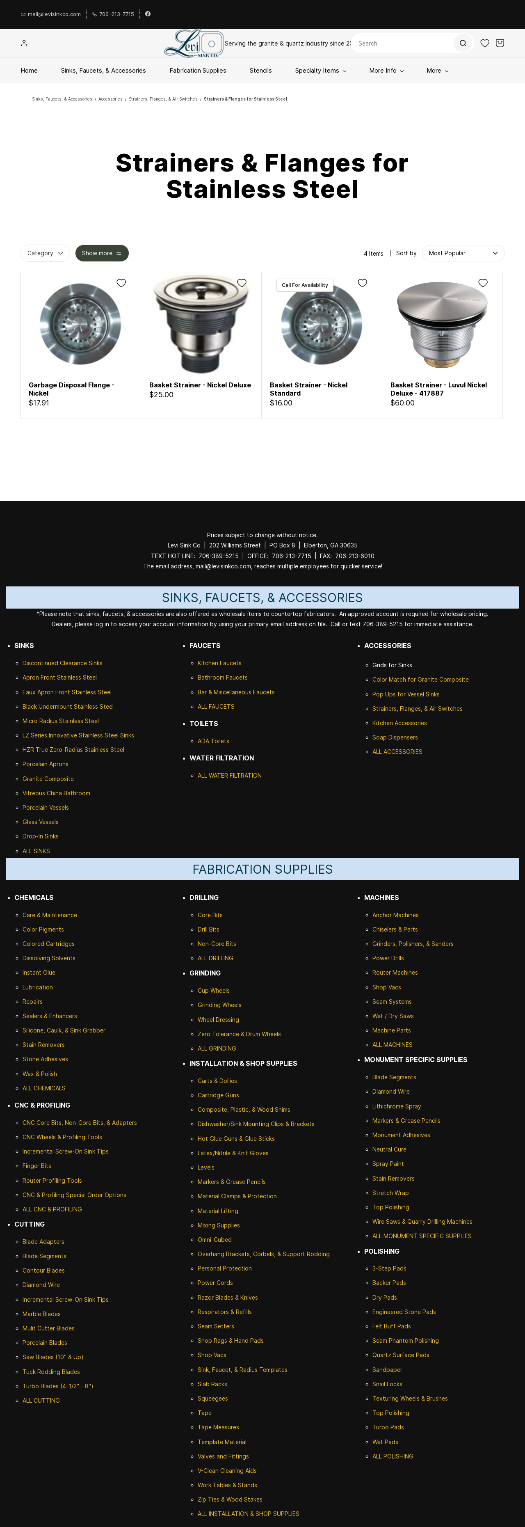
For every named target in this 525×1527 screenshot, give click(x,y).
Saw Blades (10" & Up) (53, 1356)
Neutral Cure (389, 1149)
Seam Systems (392, 1001)
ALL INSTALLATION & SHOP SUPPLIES (248, 1513)
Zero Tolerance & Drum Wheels (239, 1033)
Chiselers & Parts (395, 929)
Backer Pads (389, 1282)
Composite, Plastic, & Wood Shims (244, 1109)
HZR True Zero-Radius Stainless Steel (73, 749)
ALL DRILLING (215, 958)
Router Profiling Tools (52, 1180)
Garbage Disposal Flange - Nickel (71, 389)
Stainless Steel (77, 677)
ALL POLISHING (392, 1456)
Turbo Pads (388, 1427)
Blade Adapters (43, 1241)
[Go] (463, 43)
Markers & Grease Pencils (232, 1181)
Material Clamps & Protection (237, 1196)
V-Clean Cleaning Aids (227, 1470)
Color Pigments (43, 929)
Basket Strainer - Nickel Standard (308, 389)
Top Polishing (390, 1207)
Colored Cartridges (49, 943)
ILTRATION (247, 775)
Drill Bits (208, 929)
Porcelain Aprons (45, 763)
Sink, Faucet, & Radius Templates (243, 1369)
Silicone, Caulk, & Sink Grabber (64, 1030)
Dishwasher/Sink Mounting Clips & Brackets (256, 1123)
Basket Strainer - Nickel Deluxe (200, 385)
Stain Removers (44, 1044)
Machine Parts (391, 1030)
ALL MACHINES (392, 1044)
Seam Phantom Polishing (405, 1340)
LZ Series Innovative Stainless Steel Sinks (78, 735)
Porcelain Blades (45, 1342)
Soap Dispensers (395, 737)
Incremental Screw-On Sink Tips (66, 1151)
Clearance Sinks (81, 662)
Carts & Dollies (217, 1080)
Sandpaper (387, 1369)
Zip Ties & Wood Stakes (230, 1499)
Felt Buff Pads (391, 1326)
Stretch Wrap (390, 1192)
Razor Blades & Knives (228, 1297)
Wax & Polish (40, 1073)
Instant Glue (39, 972)
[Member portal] (24, 43)
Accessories (110, 98)
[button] (484, 43)
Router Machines (395, 972)
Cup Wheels (214, 990)
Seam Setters (216, 1326)
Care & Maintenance (50, 914)
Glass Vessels (41, 821)
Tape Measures (218, 1427)
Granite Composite (48, 778)
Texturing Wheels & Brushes (410, 1398)
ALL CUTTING (41, 1400)
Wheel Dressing (218, 1019)
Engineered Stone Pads (404, 1311)
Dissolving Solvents (49, 958)
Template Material (222, 1441)
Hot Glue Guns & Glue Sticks (236, 1138)
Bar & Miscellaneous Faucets (236, 692)
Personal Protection (225, 1268)
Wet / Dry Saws (393, 1015)
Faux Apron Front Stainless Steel (67, 692)
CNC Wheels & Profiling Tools (62, 1136)
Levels (206, 1167)
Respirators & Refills (225, 1311)
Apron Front (40, 677)
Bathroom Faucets (223, 677)
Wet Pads (385, 1441)
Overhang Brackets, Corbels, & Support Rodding (264, 1253)
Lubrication (38, 987)
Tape (205, 1412)
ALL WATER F (215, 775)
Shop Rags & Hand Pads (231, 1340)
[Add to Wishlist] (121, 283)
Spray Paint (388, 1163)
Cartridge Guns (218, 1095)
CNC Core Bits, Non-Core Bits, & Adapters (80, 1122)
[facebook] (148, 14)
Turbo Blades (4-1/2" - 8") (58, 1386)
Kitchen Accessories (399, 722)
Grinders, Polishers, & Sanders (413, 943)
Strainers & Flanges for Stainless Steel (245, 98)
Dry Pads (384, 1297)
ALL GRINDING (217, 1048)
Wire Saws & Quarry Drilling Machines (422, 1221)
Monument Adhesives (401, 1134)
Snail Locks (387, 1383)
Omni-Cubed (215, 1239)
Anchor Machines (395, 914)
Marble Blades (42, 1313)
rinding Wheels (222, 1004)
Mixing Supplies (219, 1225)
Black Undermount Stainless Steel (68, 706)
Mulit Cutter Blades (49, 1328)
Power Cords (215, 1282)
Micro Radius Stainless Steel (61, 720)
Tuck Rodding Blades (51, 1371)
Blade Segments (44, 1255)
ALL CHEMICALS (44, 1088)
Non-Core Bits (217, 943)
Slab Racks (212, 1383)
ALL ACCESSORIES (397, 751)
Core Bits (210, 914)
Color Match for (395, 679)
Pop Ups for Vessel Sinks (406, 694)
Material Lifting (218, 1210)
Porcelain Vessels (46, 807)
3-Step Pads (389, 1268)
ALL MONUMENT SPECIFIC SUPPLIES (422, 1235)
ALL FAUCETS (216, 706)
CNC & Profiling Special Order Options (74, 1194)
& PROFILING (64, 1209)
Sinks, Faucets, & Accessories (62, 98)
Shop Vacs (212, 1354)
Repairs (33, 1001)
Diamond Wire (41, 1284)
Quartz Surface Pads (400, 1354)
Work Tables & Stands (227, 1484)
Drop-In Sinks (41, 836)
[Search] (412, 43)
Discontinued (41, 662)
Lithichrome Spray (396, 1106)
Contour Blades (44, 1270)
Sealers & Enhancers (50, 1015)
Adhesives (53, 1058)
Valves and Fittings (223, 1456)
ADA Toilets (213, 740)
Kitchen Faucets (220, 662)
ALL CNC (34, 1209)
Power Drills (388, 958)
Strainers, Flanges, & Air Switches (163, 98)
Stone (31, 1058)
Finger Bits (37, 1165)
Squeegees (213, 1398)
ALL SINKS (36, 850)
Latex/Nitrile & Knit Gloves (233, 1152)
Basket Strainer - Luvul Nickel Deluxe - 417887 (438, 389)
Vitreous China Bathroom (56, 793)
